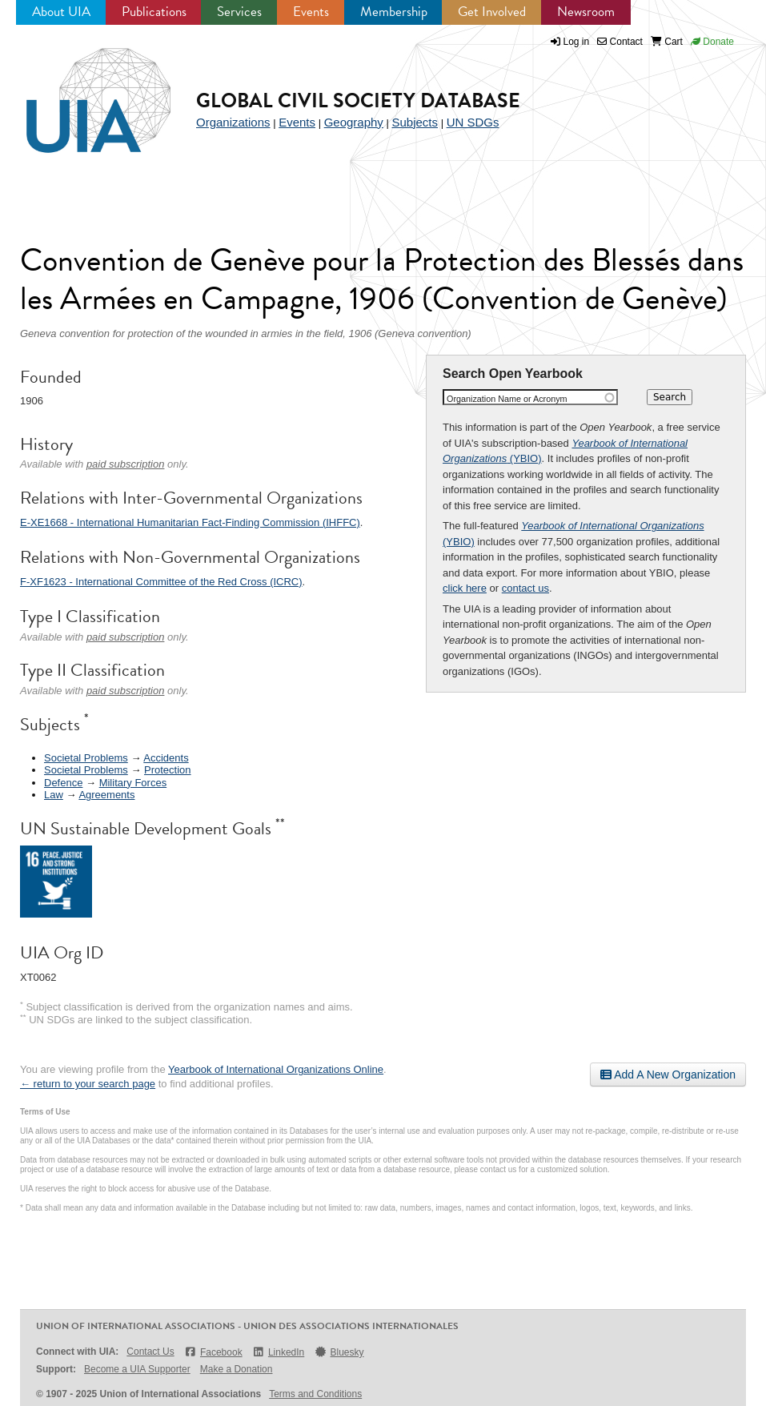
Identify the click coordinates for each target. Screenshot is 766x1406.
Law (53, 795)
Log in (576, 41)
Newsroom (586, 12)
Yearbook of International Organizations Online (275, 1069)
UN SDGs (473, 122)
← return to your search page (87, 1084)
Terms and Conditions (315, 1394)
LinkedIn (278, 1352)
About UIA (61, 12)
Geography (353, 122)
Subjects (414, 122)
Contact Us (150, 1351)
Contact (620, 41)
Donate (712, 41)
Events (311, 12)
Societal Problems (86, 758)
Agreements (106, 795)
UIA (80, 91)
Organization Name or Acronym (507, 399)
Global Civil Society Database (358, 100)
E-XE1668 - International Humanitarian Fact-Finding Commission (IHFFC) (190, 522)
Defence (63, 783)
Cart (667, 41)
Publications (154, 12)
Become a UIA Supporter (137, 1369)
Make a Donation (236, 1369)
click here (465, 588)
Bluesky (338, 1352)
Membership (393, 12)
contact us (525, 588)
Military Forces (133, 783)
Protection (167, 770)
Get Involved (492, 12)
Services (239, 12)
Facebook (213, 1352)
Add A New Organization (668, 1074)
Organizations (233, 122)
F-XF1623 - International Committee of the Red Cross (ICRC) (161, 582)
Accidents (165, 758)
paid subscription (125, 464)
